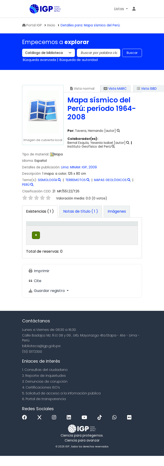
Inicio (51, 25)
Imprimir (39, 281)
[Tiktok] (101, 427)
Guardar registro (47, 301)
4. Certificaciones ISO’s (41, 397)
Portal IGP (32, 25)
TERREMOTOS (75, 180)
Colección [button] (98, 231)
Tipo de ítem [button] (35, 228)
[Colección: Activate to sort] (102, 229)
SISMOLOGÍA (47, 180)
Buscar (132, 52)
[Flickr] (130, 427)
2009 (93, 167)
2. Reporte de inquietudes (44, 385)
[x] (41, 427)
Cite (34, 291)
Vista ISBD (147, 88)
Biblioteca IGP (31, 9)
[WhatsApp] (115, 427)
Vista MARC (115, 88)
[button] (121, 9)
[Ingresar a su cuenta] (134, 9)
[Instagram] (55, 427)
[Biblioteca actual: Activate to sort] (69, 229)
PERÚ (26, 184)
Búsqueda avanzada (39, 59)
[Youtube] (85, 427)
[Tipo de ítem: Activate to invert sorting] (39, 229)
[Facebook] (25, 427)
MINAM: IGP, (79, 167)
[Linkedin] (70, 427)
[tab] (80, 212)
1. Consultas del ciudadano (45, 380)
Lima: (65, 167)
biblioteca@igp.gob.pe (41, 356)
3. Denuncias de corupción (44, 391)
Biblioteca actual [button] (63, 228)
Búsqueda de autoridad (78, 59)
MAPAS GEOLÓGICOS (110, 180)
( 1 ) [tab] (40, 211)
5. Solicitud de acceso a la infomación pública (61, 403)
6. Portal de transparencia (44, 409)
